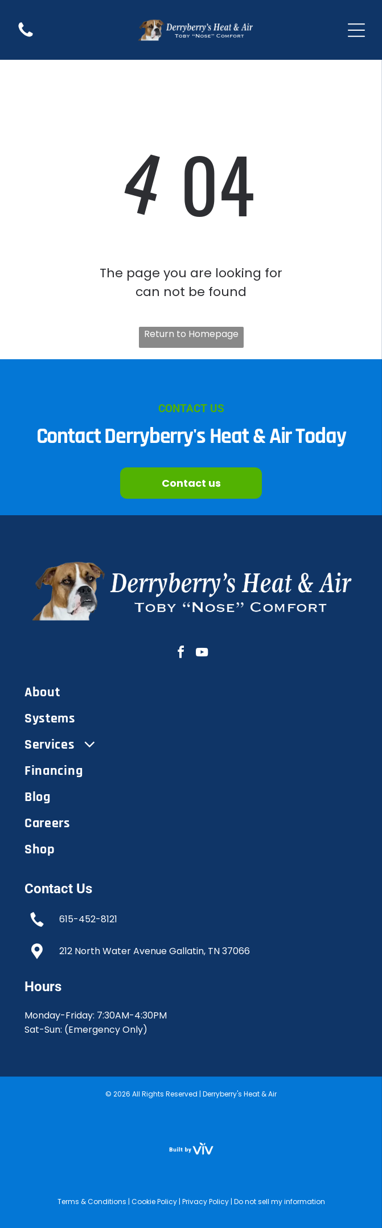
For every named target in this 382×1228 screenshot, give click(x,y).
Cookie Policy (154, 1201)
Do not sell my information (279, 1201)
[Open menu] (356, 30)
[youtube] (201, 653)
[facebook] (180, 653)
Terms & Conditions (91, 1201)
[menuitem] (191, 692)
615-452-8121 (88, 919)
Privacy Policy (205, 1201)
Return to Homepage (191, 333)
